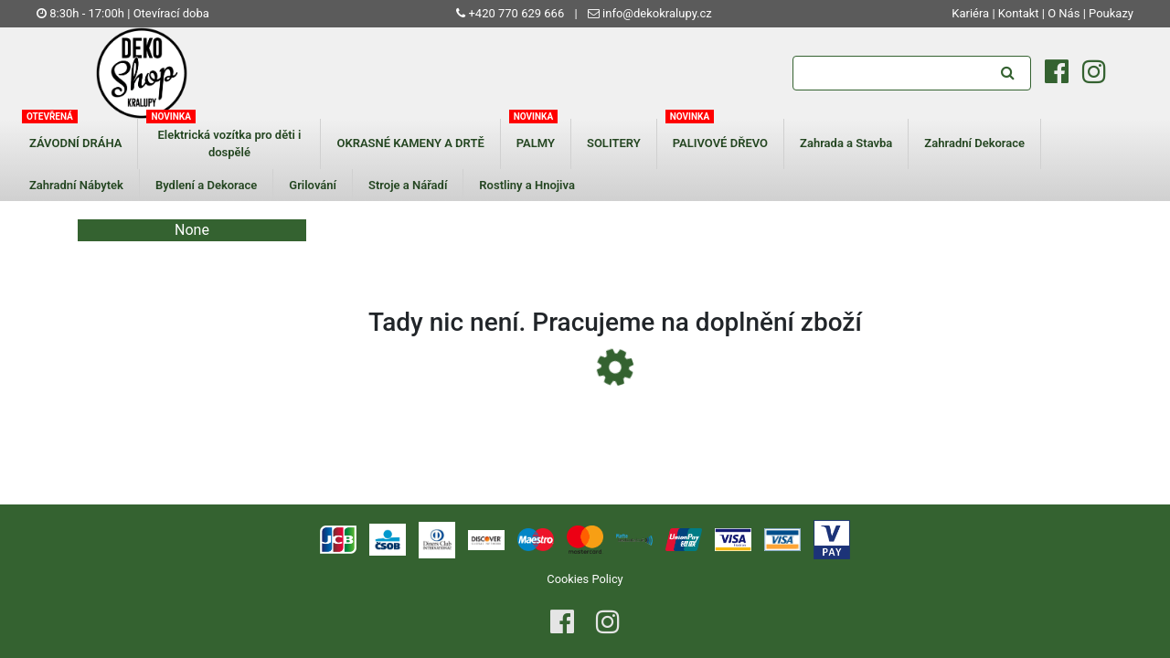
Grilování (312, 185)
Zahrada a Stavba (846, 143)
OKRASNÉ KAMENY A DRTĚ (410, 143)
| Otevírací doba (168, 13)
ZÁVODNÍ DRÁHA (75, 143)
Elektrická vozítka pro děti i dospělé (229, 144)
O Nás (1064, 13)
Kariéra (972, 13)
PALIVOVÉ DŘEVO (720, 143)
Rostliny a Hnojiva (527, 185)
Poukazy (1111, 13)
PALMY (535, 143)
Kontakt (1018, 13)
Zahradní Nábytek (76, 185)
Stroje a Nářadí (407, 185)
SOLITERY (614, 143)
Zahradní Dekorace (974, 143)
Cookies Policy (584, 579)
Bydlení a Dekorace (206, 185)
